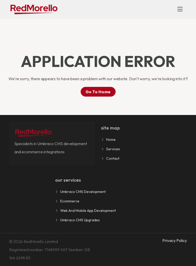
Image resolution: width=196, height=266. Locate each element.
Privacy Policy (174, 240)
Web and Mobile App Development (88, 210)
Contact (112, 158)
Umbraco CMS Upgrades (80, 220)
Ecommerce (69, 201)
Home (111, 139)
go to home (98, 91)
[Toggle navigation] (180, 9)
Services (113, 149)
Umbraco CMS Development (83, 191)
